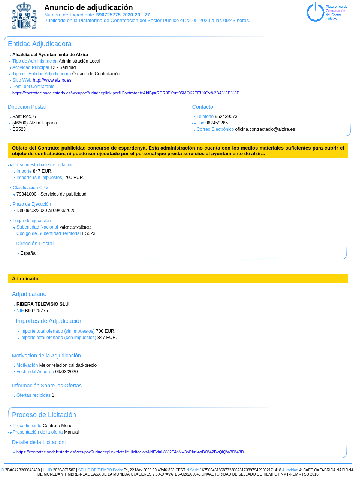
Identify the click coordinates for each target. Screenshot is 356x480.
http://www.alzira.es (52, 80)
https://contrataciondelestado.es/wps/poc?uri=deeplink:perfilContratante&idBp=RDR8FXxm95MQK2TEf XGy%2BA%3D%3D (126, 93)
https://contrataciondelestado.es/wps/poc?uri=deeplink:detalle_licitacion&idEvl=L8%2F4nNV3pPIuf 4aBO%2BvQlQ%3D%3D (130, 452)
